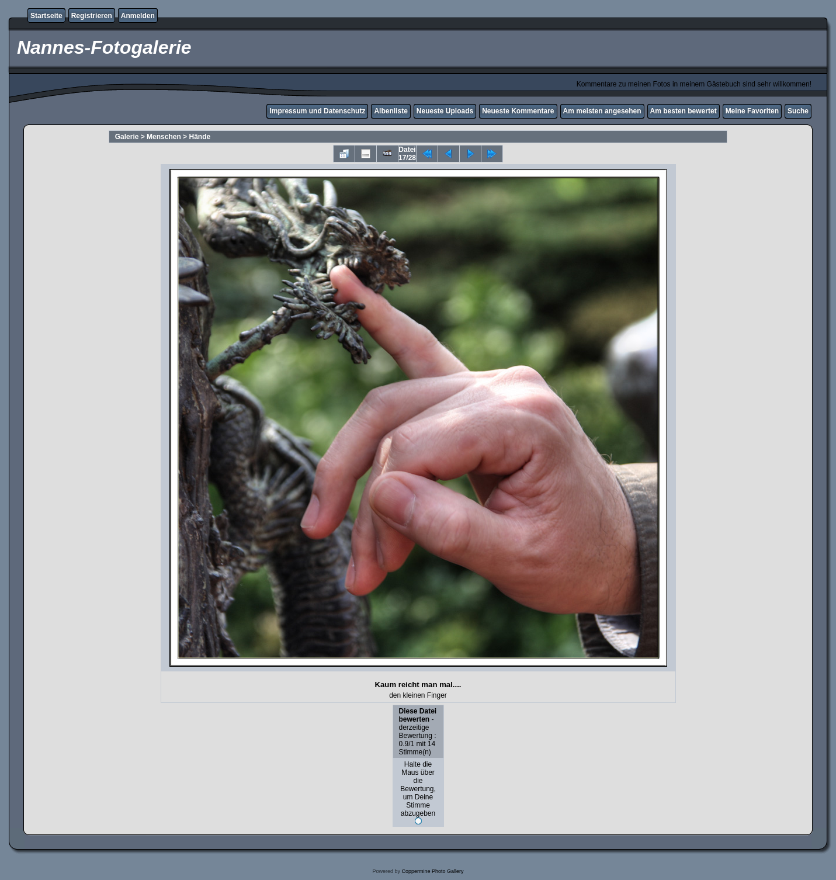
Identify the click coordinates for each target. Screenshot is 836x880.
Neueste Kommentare (518, 111)
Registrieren (91, 16)
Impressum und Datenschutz (317, 111)
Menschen (164, 137)
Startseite (46, 16)
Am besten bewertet (683, 111)
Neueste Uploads (445, 111)
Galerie (127, 137)
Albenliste (390, 111)
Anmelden (138, 16)
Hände (199, 137)
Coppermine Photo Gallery (432, 871)
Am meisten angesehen (602, 111)
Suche (798, 111)
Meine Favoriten (752, 111)
